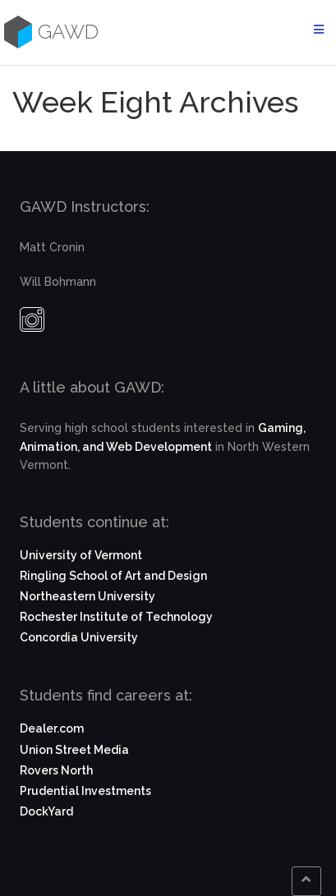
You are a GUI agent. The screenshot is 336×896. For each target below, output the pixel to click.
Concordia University (79, 637)
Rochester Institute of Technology (116, 616)
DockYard (46, 811)
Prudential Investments (85, 790)
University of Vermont (81, 555)
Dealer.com (52, 728)
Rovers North (56, 770)
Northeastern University (87, 596)
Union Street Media (74, 749)
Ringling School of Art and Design (113, 575)
